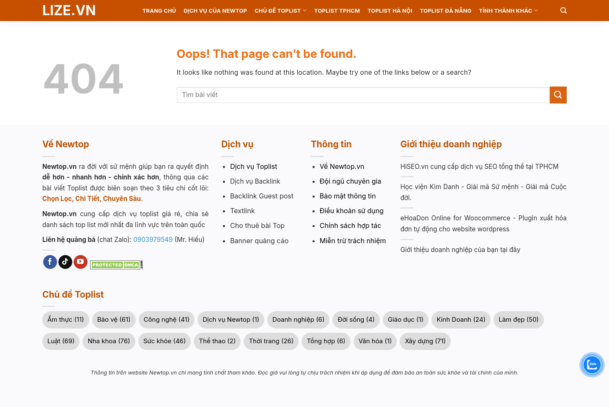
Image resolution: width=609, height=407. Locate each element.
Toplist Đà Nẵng (446, 11)
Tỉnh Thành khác (508, 10)
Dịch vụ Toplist (253, 166)
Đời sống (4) (356, 319)
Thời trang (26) (271, 341)
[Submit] (558, 95)
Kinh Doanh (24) (461, 319)
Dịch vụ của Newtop (215, 11)
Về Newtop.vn (342, 166)
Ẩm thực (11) (65, 319)
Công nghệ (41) (167, 319)
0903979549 (153, 240)
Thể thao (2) (217, 341)
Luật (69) (60, 341)
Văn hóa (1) (375, 341)
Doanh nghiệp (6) (298, 319)
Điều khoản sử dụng (352, 210)
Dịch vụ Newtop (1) (231, 319)
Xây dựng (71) (425, 341)
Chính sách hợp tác (350, 225)
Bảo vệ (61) (114, 319)
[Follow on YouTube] (81, 262)
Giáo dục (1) (405, 319)
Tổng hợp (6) (326, 341)
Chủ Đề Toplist (281, 10)
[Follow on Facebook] (50, 262)
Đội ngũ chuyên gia (350, 181)
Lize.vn (69, 10)
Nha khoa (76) (109, 341)
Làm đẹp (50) (519, 319)
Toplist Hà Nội (390, 11)
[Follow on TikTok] (65, 262)
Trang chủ (159, 11)
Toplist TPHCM (337, 11)
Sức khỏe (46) (164, 341)
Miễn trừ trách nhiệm (353, 240)
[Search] (563, 11)
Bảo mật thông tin (348, 196)
